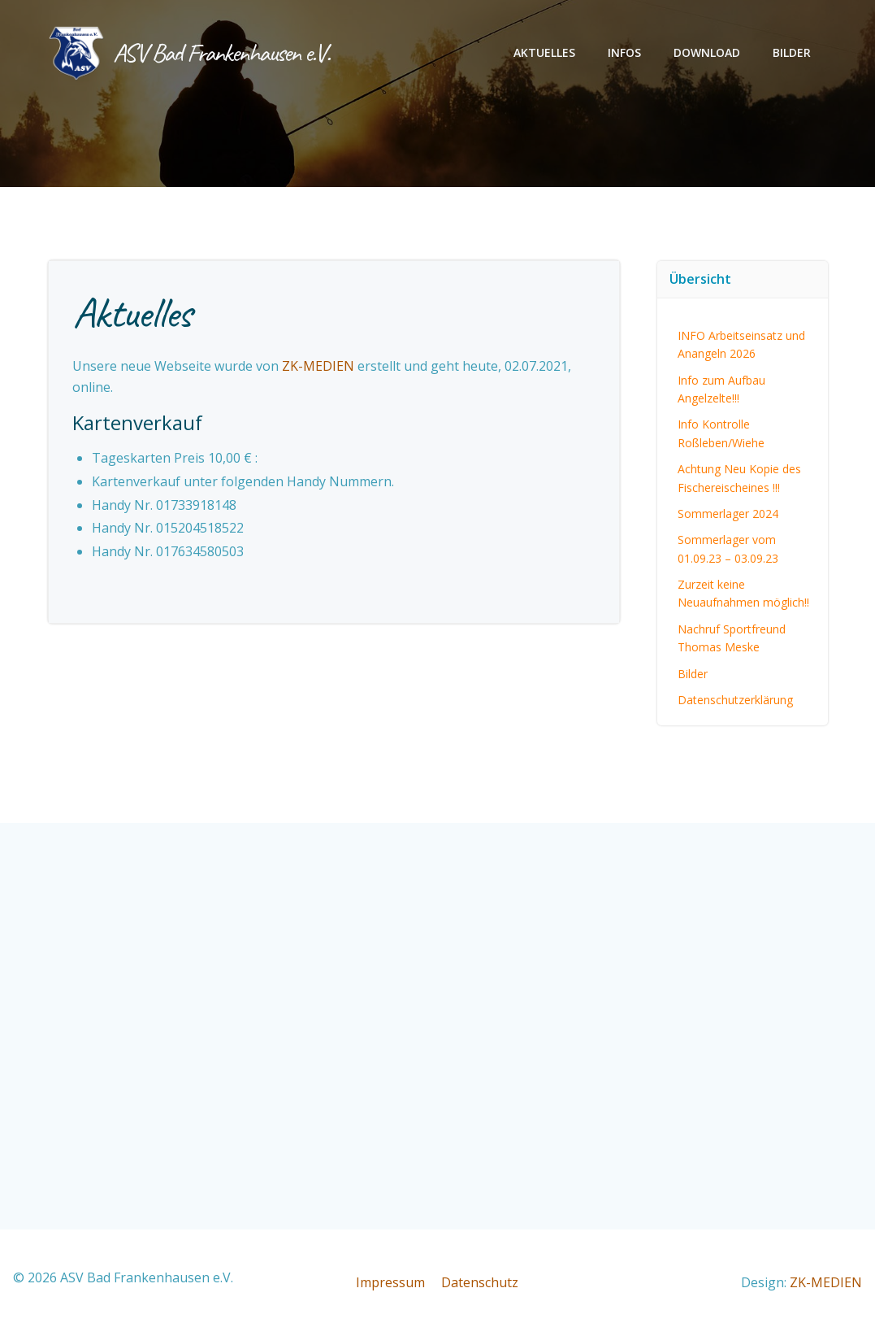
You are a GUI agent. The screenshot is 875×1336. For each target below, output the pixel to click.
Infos (625, 53)
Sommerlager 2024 (728, 512)
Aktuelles (545, 53)
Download (707, 53)
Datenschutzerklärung (735, 699)
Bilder (792, 53)
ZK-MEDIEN (319, 367)
